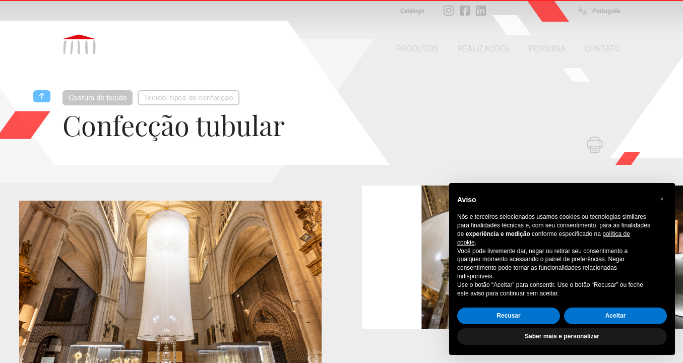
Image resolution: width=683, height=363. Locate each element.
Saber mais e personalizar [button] (562, 336)
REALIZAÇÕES (483, 48)
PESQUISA (547, 48)
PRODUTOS (418, 48)
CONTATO (602, 48)
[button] (662, 199)
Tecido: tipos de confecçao (188, 97)
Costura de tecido (98, 97)
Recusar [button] (508, 315)
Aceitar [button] (615, 315)
